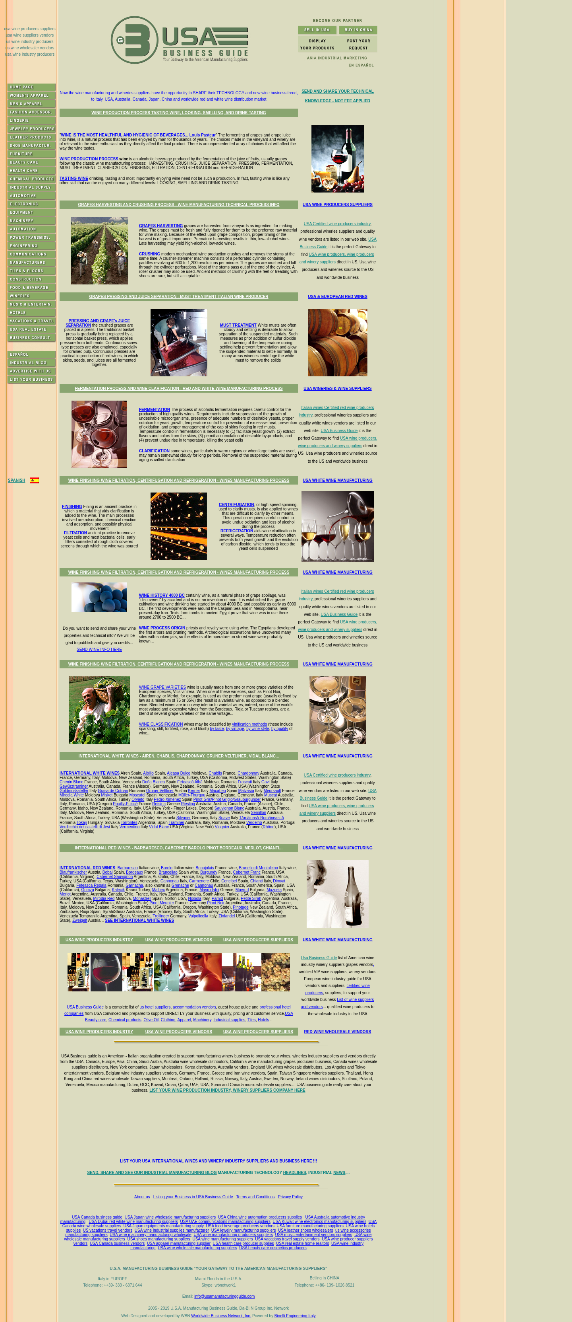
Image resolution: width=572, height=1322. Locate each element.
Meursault (272, 791)
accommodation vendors (194, 1007)
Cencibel (229, 881)
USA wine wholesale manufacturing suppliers (197, 1248)
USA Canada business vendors (117, 1243)
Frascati (245, 782)
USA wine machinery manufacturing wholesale (150, 1234)
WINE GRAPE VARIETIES (162, 687)
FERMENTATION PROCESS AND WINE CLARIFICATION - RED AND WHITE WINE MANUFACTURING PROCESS (178, 388)
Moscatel (137, 795)
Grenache (180, 885)
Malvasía (246, 791)
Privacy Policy (290, 1197)
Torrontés (129, 822)
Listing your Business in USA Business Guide (193, 1197)
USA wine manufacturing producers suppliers (233, 1234)
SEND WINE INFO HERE (99, 649)
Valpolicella (198, 916)
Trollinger (161, 916)
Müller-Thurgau (191, 795)
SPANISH (16, 480)
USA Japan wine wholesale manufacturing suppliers (170, 1217)
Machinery (202, 1020)
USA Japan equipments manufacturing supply (164, 1226)
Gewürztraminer (74, 786)
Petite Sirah (251, 898)
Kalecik (118, 890)
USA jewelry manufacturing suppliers (243, 1230)
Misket (107, 795)
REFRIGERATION (236, 531)
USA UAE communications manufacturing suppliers (225, 1221)
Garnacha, (135, 885)
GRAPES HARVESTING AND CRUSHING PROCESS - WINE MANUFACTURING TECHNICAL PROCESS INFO (178, 204)
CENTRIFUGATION (236, 504)
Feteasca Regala (91, 885)
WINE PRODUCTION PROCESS (89, 159)
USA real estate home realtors (302, 1243)
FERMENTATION (154, 409)
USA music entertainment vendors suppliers (313, 1234)
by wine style (257, 728)
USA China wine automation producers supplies (260, 1217)
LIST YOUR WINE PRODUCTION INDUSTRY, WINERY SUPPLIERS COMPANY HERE (227, 1090)
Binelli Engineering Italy (295, 1316)
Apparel (184, 1020)
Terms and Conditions (255, 1197)
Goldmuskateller (74, 791)
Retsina (159, 804)
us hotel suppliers (155, 1007)
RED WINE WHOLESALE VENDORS (337, 1032)
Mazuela (274, 890)
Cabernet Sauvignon (115, 876)
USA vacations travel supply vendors (287, 1239)
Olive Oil (150, 1020)
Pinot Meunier (161, 903)
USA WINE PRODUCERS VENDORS (179, 940)
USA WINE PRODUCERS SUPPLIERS (258, 940)
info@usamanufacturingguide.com (224, 1296)
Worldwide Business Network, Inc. (221, 1316)
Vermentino (130, 827)
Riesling (188, 804)
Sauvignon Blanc (229, 808)
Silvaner (183, 818)
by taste (217, 728)
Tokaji (82, 822)
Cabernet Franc (246, 872)
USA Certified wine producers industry (337, 224)
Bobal (107, 872)
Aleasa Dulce (178, 773)
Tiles (251, 1020)
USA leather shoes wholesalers (305, 1230)
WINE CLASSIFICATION (161, 724)
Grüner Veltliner (160, 791)
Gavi (265, 782)
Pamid (217, 898)
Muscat (270, 795)
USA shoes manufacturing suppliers (158, 1239)
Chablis (215, 773)
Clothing (168, 1020)
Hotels (263, 1020)
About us (142, 1197)
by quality (279, 728)
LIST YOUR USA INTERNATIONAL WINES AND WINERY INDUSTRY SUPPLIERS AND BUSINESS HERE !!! (218, 1161)
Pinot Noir (215, 903)
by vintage (235, 728)
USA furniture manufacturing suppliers (310, 1226)
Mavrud (242, 890)
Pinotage (240, 907)
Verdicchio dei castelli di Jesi (85, 827)
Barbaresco (128, 868)
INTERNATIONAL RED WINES (87, 868)
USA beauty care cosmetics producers (273, 1248)
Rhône (268, 827)
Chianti (256, 881)
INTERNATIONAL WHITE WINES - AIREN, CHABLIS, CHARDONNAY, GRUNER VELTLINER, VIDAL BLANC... (179, 756)
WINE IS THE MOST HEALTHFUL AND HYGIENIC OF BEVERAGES (123, 135)
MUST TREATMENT (238, 325)
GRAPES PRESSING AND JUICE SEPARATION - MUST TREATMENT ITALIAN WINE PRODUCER (178, 296)
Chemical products (124, 1020)
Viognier (222, 827)
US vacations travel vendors (108, 1230)
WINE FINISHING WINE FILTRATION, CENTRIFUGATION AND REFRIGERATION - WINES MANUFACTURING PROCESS (179, 480)
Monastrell (142, 898)
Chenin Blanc (71, 782)
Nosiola (194, 898)
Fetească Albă (189, 782)
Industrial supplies (229, 1020)
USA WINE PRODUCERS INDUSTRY (99, 940)
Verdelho (254, 822)
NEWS (339, 1172)
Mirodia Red (104, 898)
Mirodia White (72, 795)
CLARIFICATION (154, 451)
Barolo (166, 868)
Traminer (176, 822)
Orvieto (137, 799)
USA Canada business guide (97, 1217)
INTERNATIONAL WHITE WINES (90, 773)
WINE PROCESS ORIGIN (162, 628)
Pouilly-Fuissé (125, 804)
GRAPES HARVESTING (161, 226)
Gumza (87, 890)
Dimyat (279, 881)
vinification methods (249, 724)
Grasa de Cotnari (113, 791)
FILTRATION (75, 533)
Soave (224, 818)
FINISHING (72, 506)
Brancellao (168, 872)
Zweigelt (79, 920)
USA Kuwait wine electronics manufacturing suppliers (319, 1221)
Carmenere (199, 881)
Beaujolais (205, 868)
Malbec (158, 890)
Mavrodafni (209, 890)
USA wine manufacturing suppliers (222, 1239)
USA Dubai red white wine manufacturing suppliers (133, 1221)
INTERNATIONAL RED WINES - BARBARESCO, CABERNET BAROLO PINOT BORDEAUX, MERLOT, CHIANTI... (178, 848)
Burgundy (208, 872)
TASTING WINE (74, 178)
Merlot (65, 894)
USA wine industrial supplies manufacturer (172, 1230)
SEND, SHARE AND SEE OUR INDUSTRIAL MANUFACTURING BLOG (152, 1172)
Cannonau (169, 881)
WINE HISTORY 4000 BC (162, 595)
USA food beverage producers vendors (240, 1226)
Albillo (148, 773)
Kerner (194, 791)
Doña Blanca (153, 782)
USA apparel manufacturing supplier (179, 1243)
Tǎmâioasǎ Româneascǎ (261, 818)
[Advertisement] (220, 1126)
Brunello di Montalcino (258, 868)
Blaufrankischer (73, 872)
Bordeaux (134, 872)
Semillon (258, 812)
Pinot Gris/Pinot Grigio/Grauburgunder (227, 799)
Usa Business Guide (319, 958)
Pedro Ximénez (167, 799)
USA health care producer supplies (243, 1243)
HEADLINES (294, 1172)
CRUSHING (149, 254)
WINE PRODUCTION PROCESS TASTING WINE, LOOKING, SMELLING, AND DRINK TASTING (178, 113)
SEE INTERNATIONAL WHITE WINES (139, 920)
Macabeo (217, 791)
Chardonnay (248, 773)
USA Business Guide (339, 430)
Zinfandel (226, 916)
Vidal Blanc (159, 827)
